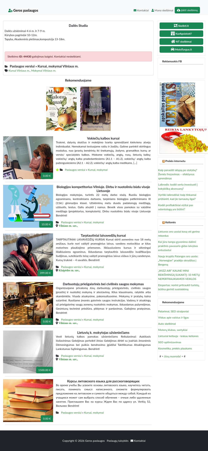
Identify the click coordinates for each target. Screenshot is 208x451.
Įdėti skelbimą (187, 10)
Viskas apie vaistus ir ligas (173, 317)
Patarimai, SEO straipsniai (173, 311)
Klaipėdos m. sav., (69, 270)
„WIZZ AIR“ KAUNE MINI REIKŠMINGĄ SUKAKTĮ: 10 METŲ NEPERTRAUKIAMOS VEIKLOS (179, 274)
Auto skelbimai (167, 323)
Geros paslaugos (23, 10)
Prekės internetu (175, 161)
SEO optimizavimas (169, 342)
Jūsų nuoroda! (172, 356)
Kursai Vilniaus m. (19, 70)
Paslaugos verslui (75, 169)
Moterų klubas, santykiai (172, 329)
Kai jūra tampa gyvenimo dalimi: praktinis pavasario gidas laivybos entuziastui (178, 246)
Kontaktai (141, 10)
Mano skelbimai (162, 10)
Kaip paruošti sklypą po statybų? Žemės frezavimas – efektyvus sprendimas (177, 174)
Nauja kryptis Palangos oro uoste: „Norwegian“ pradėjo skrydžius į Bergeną (178, 260)
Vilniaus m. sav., (68, 225)
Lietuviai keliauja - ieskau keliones (178, 336)
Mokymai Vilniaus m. (43, 70)
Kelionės (170, 222)
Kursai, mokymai (98, 169)
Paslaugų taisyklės (118, 440)
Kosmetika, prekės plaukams (175, 348)
